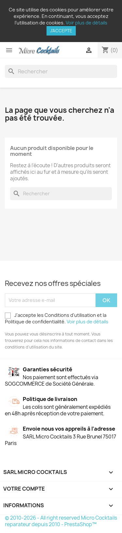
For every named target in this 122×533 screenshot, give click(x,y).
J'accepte (61, 31)
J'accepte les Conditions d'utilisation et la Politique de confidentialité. (56, 318)
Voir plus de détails (86, 23)
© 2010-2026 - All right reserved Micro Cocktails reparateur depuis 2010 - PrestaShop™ (61, 521)
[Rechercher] (61, 71)
